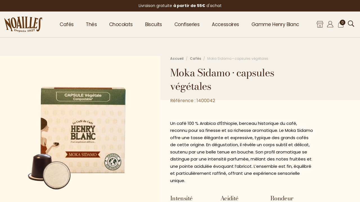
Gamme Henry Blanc (275, 24)
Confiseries (186, 24)
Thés (91, 24)
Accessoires (225, 24)
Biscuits (153, 24)
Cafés (66, 24)
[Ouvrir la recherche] (351, 23)
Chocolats (121, 24)
